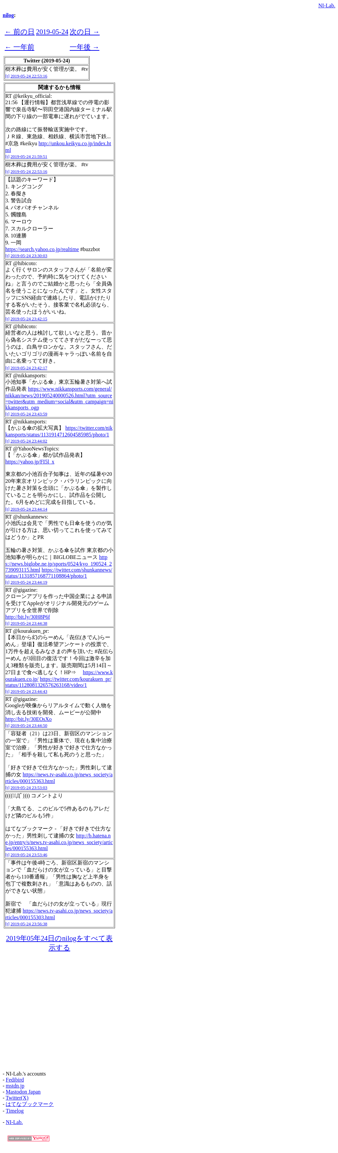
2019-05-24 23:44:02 (29, 440)
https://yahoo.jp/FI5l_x (29, 461)
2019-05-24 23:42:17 (29, 367)
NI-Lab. (326, 5)
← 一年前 (19, 47)
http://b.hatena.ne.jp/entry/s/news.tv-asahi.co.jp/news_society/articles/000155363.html (59, 842)
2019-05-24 (52, 31)
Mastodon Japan (23, 1092)
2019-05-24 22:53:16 (29, 75)
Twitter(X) (17, 1098)
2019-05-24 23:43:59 (29, 413)
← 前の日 (20, 31)
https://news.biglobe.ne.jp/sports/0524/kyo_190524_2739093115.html (58, 563)
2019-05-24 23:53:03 (29, 787)
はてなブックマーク (30, 1104)
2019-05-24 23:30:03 (29, 255)
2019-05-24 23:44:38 (29, 623)
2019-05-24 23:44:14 (29, 509)
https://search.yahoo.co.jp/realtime (42, 249)
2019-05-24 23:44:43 (29, 691)
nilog (8, 15)
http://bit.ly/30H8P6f (27, 617)
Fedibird (15, 1080)
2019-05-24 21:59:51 (29, 156)
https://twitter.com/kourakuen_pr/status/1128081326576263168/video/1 (58, 682)
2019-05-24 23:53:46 (29, 854)
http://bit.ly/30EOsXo (28, 719)
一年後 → (84, 47)
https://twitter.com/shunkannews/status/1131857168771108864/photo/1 (58, 573)
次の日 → (85, 31)
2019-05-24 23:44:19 (29, 582)
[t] (7, 75)
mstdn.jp (15, 1086)
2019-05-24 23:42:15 (29, 318)
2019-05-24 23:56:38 (29, 923)
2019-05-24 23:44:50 (29, 725)
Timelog (15, 1111)
